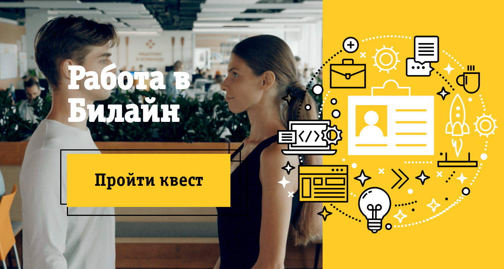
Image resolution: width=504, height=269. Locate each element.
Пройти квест (148, 179)
